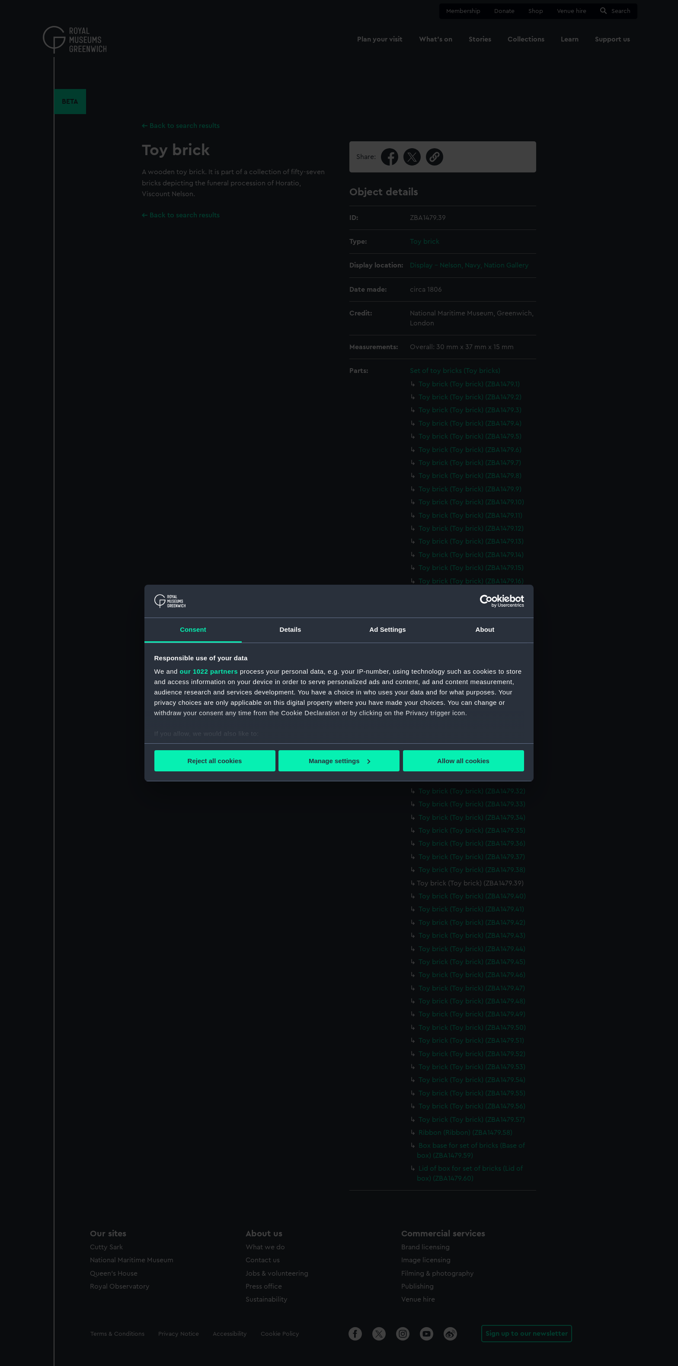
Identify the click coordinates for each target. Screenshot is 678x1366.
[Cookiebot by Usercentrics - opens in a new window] (486, 601)
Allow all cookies (463, 760)
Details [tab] (290, 629)
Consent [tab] (193, 629)
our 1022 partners (209, 671)
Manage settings (339, 760)
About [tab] (485, 629)
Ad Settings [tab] (387, 629)
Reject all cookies (215, 760)
